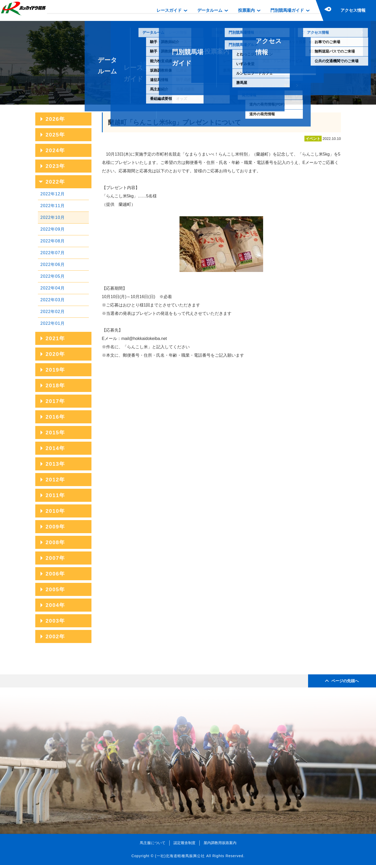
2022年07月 (53, 253)
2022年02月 (53, 311)
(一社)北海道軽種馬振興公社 (180, 856)
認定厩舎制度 (184, 843)
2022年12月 (53, 194)
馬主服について (152, 843)
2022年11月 (53, 205)
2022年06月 (53, 264)
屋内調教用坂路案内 (220, 843)
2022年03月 (53, 300)
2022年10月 (53, 217)
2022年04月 (53, 288)
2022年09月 (53, 229)
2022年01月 (53, 323)
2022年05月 (53, 276)
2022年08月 (53, 241)
